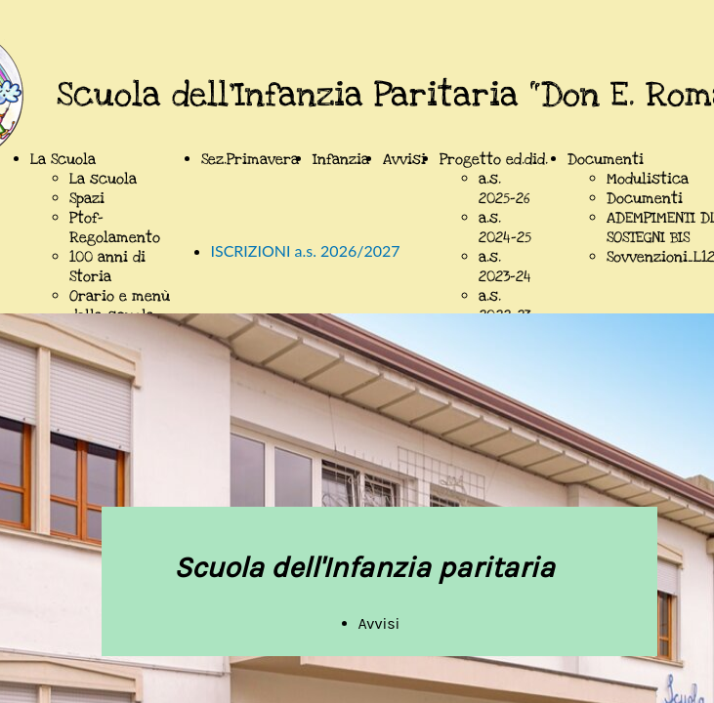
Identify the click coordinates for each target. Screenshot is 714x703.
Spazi (87, 198)
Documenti (605, 159)
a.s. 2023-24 (505, 266)
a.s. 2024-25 (505, 227)
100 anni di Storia (107, 266)
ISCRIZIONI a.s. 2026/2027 (305, 250)
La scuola (103, 178)
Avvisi (404, 159)
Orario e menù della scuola (119, 305)
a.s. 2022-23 (505, 305)
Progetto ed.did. (494, 159)
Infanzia (341, 159)
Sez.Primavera (250, 159)
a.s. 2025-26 (504, 188)
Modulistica (648, 178)
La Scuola (63, 159)
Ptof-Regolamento (114, 227)
